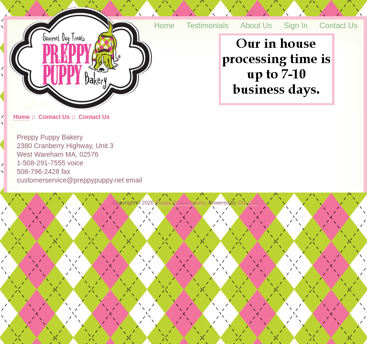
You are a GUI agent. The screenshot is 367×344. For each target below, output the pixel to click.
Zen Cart (247, 202)
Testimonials (207, 26)
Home (164, 26)
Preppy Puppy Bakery (180, 202)
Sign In (296, 26)
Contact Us (338, 26)
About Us (256, 26)
